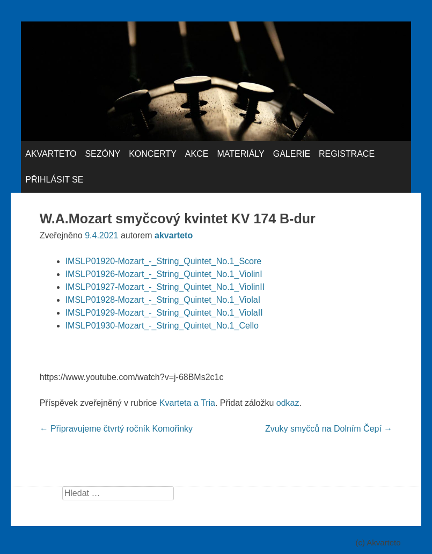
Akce (197, 153)
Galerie (291, 153)
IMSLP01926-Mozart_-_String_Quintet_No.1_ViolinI (163, 274)
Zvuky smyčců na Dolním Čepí (328, 428)
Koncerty (153, 153)
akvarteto (174, 235)
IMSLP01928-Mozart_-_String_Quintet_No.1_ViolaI (162, 299)
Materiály (240, 153)
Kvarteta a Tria (187, 402)
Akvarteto (50, 153)
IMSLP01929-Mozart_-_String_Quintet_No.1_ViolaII (164, 312)
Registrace (347, 153)
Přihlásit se (54, 179)
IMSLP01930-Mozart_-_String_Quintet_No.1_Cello (162, 325)
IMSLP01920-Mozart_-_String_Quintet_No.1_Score (163, 261)
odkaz (287, 402)
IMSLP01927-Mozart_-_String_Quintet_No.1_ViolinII (165, 286)
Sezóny (102, 153)
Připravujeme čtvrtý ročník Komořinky (116, 428)
